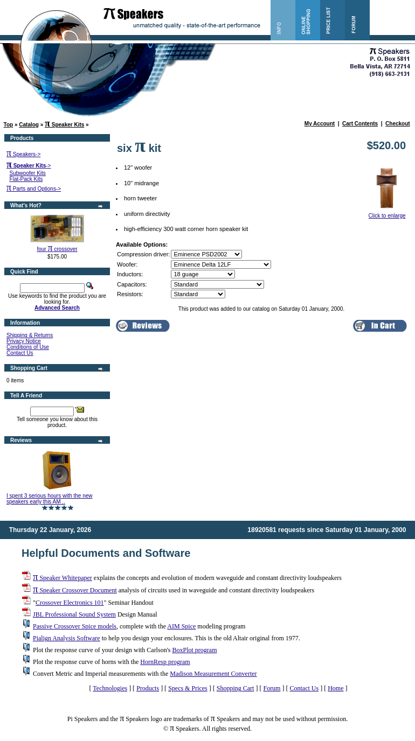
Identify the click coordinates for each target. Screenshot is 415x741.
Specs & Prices (188, 688)
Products (147, 688)
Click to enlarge (387, 213)
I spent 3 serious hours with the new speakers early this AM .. (49, 499)
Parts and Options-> (33, 189)
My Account (320, 124)
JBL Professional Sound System (74, 614)
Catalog (29, 125)
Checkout (397, 124)
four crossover (57, 249)
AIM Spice (181, 626)
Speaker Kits (64, 125)
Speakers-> (23, 154)
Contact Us (19, 353)
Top (8, 125)
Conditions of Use (27, 347)
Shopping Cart (235, 688)
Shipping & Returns (29, 335)
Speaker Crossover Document (75, 590)
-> (28, 166)
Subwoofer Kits (28, 173)
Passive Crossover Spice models (74, 626)
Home (335, 688)
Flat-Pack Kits (26, 179)
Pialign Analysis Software (66, 638)
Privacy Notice (23, 341)
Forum (271, 688)
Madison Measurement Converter (213, 673)
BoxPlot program (194, 650)
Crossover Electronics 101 (70, 602)
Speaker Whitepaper (62, 578)
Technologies (110, 688)
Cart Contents (360, 124)
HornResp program (165, 662)
